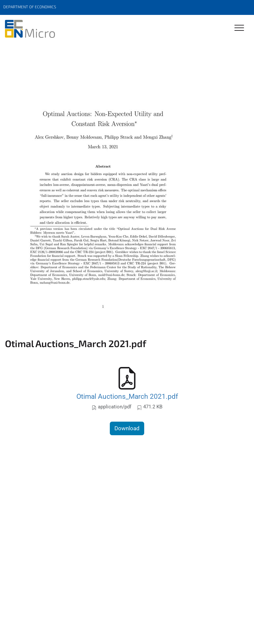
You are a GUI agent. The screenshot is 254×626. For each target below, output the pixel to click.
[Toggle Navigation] (239, 28)
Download (127, 428)
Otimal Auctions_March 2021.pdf (127, 396)
